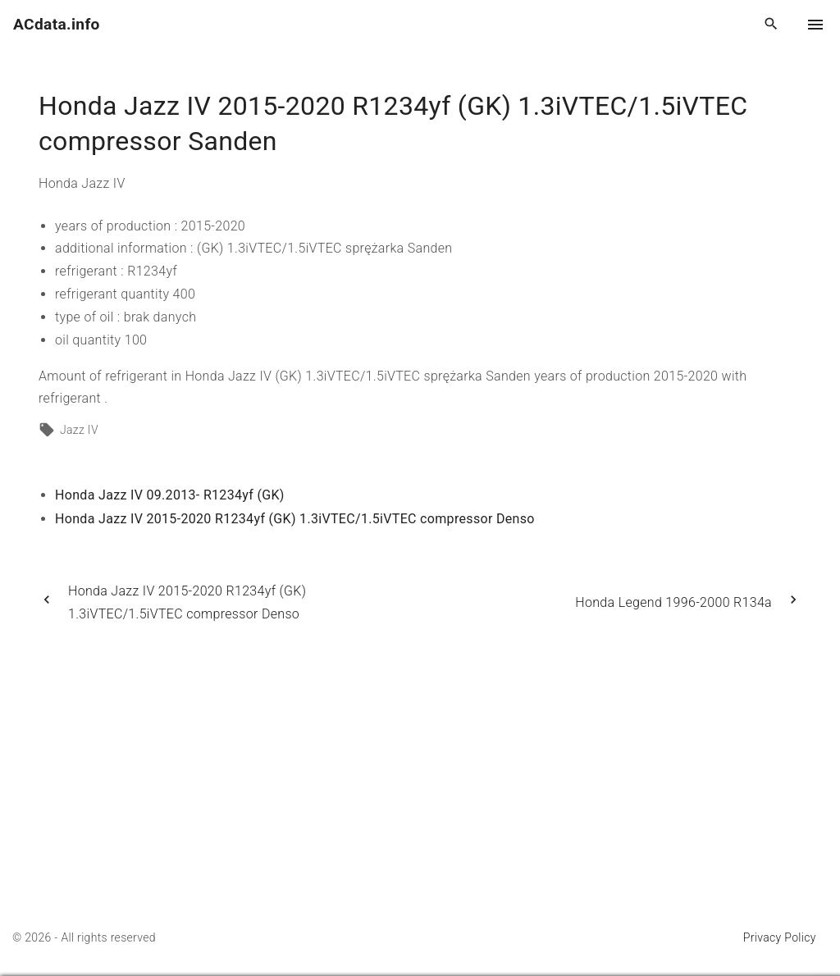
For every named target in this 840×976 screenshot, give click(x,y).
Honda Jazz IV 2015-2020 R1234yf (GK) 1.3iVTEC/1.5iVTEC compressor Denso (295, 519)
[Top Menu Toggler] (815, 25)
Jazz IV (79, 429)
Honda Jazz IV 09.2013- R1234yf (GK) (170, 495)
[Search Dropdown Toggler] (771, 24)
